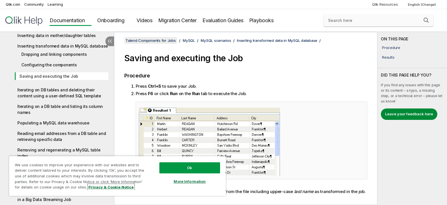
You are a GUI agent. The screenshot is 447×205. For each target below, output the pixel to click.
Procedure (391, 47)
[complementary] (412, 118)
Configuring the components (49, 64)
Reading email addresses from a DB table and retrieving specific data (61, 136)
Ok (189, 167)
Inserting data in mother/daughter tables (56, 35)
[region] (117, 176)
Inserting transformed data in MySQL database (62, 46)
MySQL (189, 40)
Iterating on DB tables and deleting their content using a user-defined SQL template (59, 92)
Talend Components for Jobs (150, 40)
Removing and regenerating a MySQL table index (58, 152)
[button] (426, 20)
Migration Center (177, 20)
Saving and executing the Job (48, 76)
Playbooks (261, 20)
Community (34, 4)
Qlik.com (13, 4)
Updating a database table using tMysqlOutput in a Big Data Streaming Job (62, 196)
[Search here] (378, 20)
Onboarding (111, 20)
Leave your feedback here (409, 114)
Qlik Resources (385, 4)
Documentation (67, 20)
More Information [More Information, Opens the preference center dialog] (190, 181)
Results (388, 57)
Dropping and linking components (54, 54)
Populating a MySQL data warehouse (53, 122)
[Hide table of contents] (109, 41)
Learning (55, 4)
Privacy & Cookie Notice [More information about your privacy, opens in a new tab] (111, 187)
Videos (145, 20)
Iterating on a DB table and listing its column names (60, 109)
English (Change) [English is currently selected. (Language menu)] (422, 5)
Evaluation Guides (222, 20)
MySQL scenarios (216, 40)
